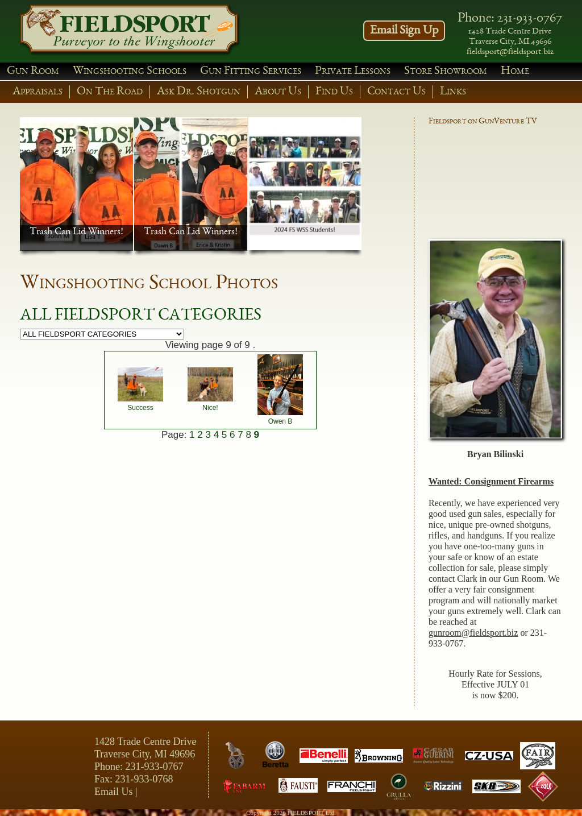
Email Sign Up (404, 30)
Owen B (280, 421)
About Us (278, 92)
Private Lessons (352, 71)
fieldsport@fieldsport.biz (510, 52)
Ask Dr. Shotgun (198, 92)
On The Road (110, 92)
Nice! (210, 408)
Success (140, 408)
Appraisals (38, 92)
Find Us (334, 92)
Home (515, 71)
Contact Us (396, 92)
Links (453, 92)
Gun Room (33, 71)
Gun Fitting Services (250, 71)
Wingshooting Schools (129, 71)
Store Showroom (445, 71)
